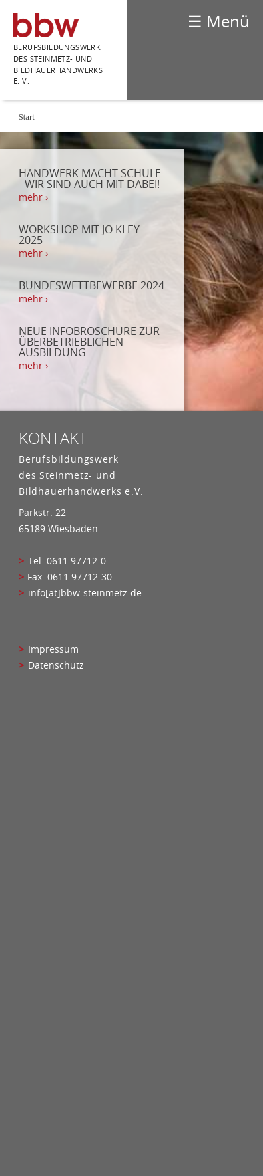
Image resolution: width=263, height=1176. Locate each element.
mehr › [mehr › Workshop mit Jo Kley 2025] (33, 253)
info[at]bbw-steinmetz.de (85, 593)
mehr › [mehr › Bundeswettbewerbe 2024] (33, 299)
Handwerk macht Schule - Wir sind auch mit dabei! (90, 178)
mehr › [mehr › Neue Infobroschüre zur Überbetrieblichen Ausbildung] (33, 366)
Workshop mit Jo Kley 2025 (79, 234)
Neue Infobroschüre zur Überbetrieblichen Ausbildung (89, 342)
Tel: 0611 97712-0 (67, 561)
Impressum (53, 649)
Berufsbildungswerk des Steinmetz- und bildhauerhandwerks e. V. (58, 64)
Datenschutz (56, 665)
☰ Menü (219, 21)
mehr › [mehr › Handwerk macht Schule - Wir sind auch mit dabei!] (33, 197)
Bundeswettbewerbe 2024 (91, 285)
